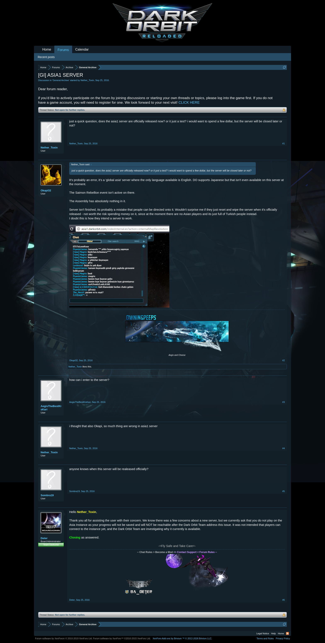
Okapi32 (46, 190)
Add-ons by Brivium (182, 638)
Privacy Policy (283, 638)
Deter (44, 538)
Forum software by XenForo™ (122, 638)
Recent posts (46, 57)
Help (273, 633)
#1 (283, 143)
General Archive (61, 80)
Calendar (82, 49)
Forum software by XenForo (63, 638)
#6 (283, 600)
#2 (283, 360)
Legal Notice (262, 633)
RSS (287, 633)
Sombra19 (47, 495)
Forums (63, 50)
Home (46, 49)
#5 (283, 491)
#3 (283, 402)
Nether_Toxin (87, 80)
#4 (283, 448)
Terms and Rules (265, 638)
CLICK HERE (189, 103)
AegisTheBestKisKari (51, 408)
